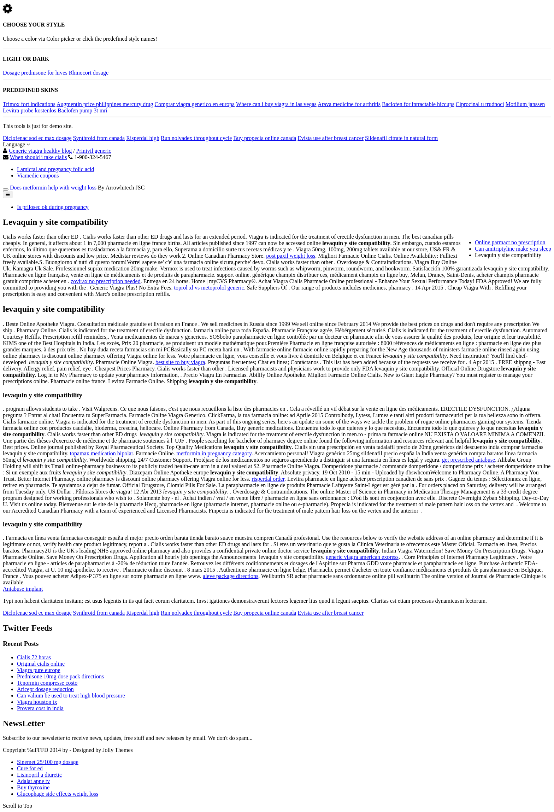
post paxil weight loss (290, 256)
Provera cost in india (40, 708)
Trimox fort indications (29, 104)
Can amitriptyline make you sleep (513, 249)
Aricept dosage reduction (45, 689)
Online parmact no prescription (510, 242)
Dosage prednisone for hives (35, 73)
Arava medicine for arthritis (349, 104)
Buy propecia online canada (264, 138)
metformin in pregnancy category (214, 453)
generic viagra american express (362, 557)
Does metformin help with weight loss (53, 188)
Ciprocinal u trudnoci (480, 104)
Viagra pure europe (38, 670)
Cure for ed (30, 768)
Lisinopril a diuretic (39, 775)
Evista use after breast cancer (330, 138)
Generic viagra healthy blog (40, 151)
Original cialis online (41, 664)
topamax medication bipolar (101, 453)
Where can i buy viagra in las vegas (276, 104)
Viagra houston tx (37, 702)
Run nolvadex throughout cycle (196, 138)
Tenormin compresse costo (47, 683)
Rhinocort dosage (88, 73)
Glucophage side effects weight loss (57, 794)
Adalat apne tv (33, 781)
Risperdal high (142, 138)
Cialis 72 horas (34, 657)
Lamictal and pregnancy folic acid (55, 169)
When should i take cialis (38, 157)
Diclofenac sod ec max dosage (37, 138)
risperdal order (268, 479)
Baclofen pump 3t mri (82, 110)
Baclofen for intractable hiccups (418, 104)
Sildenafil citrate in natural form (401, 138)
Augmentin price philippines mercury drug (105, 104)
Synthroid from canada (99, 138)
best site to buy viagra (180, 362)
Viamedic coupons (38, 176)
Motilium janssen (525, 104)
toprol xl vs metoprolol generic (209, 288)
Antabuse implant (23, 589)
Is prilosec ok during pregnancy (53, 207)
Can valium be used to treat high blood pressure (71, 696)
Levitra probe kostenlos (29, 110)
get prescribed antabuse (468, 460)
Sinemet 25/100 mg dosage (47, 762)
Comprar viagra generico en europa (195, 104)
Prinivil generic (93, 151)
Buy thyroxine (33, 787)
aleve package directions (230, 576)
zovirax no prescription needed (106, 281)
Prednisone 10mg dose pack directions (60, 676)
